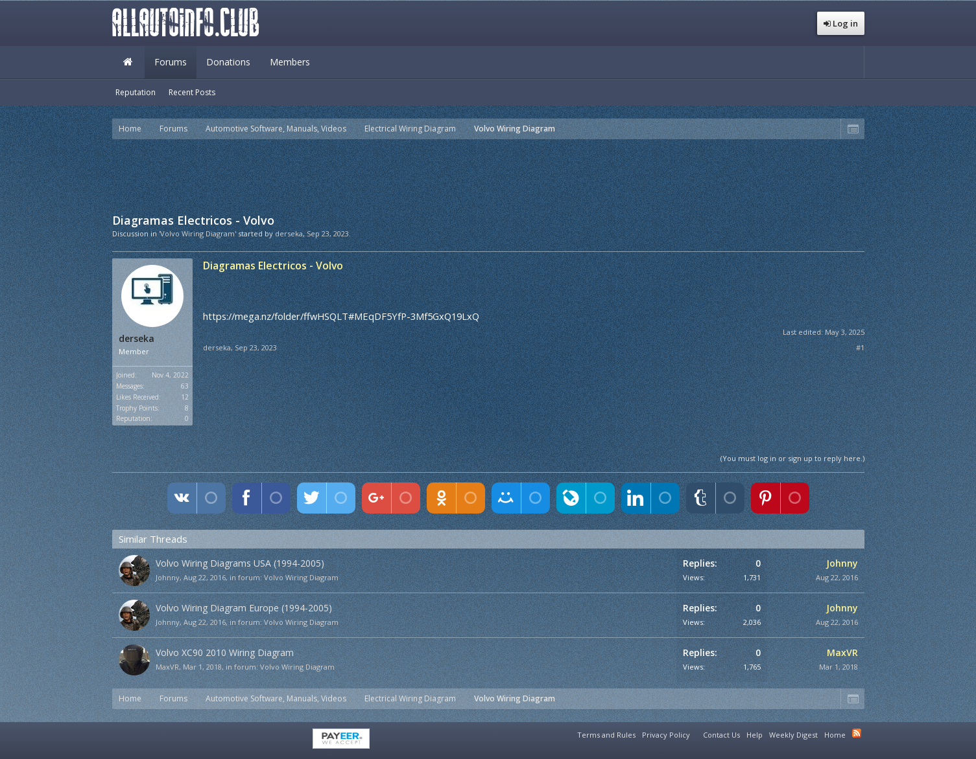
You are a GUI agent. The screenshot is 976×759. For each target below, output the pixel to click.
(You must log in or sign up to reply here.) (792, 458)
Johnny (168, 577)
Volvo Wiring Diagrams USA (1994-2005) (240, 563)
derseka (289, 233)
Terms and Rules (606, 735)
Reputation (135, 92)
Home (128, 62)
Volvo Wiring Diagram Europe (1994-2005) (244, 608)
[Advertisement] (488, 175)
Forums (170, 62)
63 (185, 386)
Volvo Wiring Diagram (301, 577)
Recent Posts (192, 92)
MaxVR (167, 667)
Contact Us (721, 735)
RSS (856, 733)
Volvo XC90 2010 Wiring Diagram (225, 652)
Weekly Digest (793, 735)
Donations (228, 62)
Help (754, 735)
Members (290, 62)
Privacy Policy (666, 735)
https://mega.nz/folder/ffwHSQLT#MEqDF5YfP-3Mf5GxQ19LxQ (341, 316)
